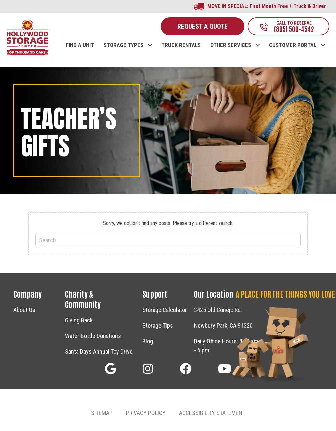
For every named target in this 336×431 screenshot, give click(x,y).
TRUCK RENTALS (181, 46)
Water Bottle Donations (93, 336)
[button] (149, 39)
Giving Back (79, 320)
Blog (147, 341)
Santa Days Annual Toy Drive (99, 352)
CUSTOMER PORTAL (292, 46)
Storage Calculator (164, 310)
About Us (24, 310)
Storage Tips (157, 326)
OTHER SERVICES (230, 46)
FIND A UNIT (80, 46)
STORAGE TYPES (123, 46)
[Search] (168, 240)
